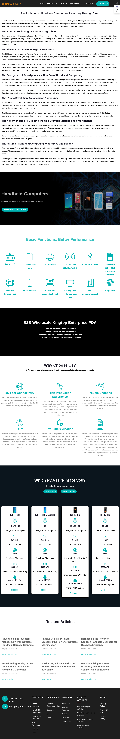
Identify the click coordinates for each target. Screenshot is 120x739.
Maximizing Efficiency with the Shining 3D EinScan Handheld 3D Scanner (58, 665)
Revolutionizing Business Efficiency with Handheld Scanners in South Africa (95, 665)
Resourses (74, 4)
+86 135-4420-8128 (16, 697)
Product (51, 4)
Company (88, 4)
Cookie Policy (103, 714)
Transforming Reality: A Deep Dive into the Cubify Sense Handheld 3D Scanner (18, 665)
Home (42, 4)
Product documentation (54, 702)
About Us (66, 701)
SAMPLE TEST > (70, 491)
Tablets (35, 725)
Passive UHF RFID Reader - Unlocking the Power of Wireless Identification (60, 641)
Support (50, 707)
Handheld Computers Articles (86, 711)
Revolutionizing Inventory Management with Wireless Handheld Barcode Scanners (18, 641)
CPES (34, 729)
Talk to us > (49, 491)
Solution (63, 4)
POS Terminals (36, 720)
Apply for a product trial (17, 210)
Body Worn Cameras (37, 714)
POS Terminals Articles (84, 723)
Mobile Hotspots (36, 702)
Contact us (103, 4)
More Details (9, 653)
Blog (49, 711)
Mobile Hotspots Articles (84, 705)
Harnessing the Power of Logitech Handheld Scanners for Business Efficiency (99, 641)
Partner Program (66, 706)
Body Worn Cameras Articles (85, 717)
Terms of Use (104, 708)
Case (49, 715)
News (64, 711)
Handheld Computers (37, 708)
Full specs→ (14, 588)
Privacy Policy (103, 702)
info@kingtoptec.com (20, 704)
